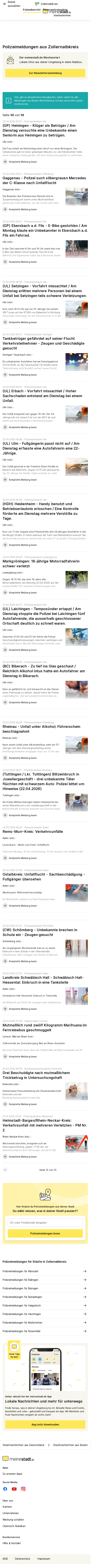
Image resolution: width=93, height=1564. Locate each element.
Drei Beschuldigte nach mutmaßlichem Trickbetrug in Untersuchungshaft (36, 1075)
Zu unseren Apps (12, 1473)
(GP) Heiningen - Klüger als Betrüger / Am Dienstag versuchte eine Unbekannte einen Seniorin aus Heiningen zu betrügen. (40, 130)
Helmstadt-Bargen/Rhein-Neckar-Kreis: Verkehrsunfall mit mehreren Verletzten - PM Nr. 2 (45, 1125)
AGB (5, 1558)
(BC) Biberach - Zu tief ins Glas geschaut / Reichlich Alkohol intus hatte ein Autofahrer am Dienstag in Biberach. (44, 671)
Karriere (7, 1506)
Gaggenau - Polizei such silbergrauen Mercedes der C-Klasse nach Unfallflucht (44, 180)
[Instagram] (23, 1488)
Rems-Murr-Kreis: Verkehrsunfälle (33, 831)
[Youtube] (14, 1488)
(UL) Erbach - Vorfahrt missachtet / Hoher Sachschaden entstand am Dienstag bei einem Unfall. (42, 396)
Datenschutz (22, 1558)
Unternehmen (11, 1513)
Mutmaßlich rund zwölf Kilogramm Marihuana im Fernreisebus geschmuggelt (45, 1027)
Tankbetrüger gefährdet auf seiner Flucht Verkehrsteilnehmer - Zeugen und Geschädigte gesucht (43, 343)
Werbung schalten (13, 1519)
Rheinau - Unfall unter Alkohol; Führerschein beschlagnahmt (41, 728)
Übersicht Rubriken (14, 1526)
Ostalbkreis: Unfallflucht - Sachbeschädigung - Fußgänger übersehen (44, 876)
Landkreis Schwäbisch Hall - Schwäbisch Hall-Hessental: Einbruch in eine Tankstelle (43, 979)
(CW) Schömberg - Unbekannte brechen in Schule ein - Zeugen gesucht (40, 932)
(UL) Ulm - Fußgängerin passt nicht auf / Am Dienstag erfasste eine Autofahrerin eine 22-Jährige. (41, 448)
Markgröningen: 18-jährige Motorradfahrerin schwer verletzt (41, 563)
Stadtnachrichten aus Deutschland (23, 1445)
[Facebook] (5, 1488)
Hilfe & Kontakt (12, 1543)
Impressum (43, 1558)
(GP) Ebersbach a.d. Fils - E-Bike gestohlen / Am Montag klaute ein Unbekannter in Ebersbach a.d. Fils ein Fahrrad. (45, 230)
